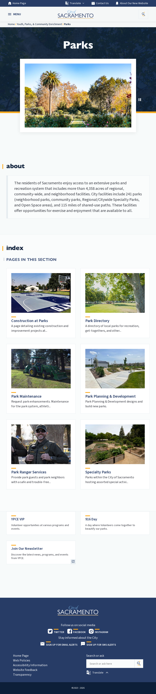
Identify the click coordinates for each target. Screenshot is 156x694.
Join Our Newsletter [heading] (27, 548)
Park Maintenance (26, 396)
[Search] (138, 663)
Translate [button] (75, 3)
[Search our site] (110, 663)
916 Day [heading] (91, 519)
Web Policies (21, 660)
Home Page (17, 3)
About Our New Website (131, 3)
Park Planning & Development (110, 396)
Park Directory (97, 321)
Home (11, 24)
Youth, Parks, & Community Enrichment (39, 24)
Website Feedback (25, 670)
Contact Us (100, 3)
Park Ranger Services (28, 472)
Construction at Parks (29, 321)
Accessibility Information (30, 665)
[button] (15, 14)
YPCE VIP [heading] (17, 519)
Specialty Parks (98, 472)
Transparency (22, 674)
